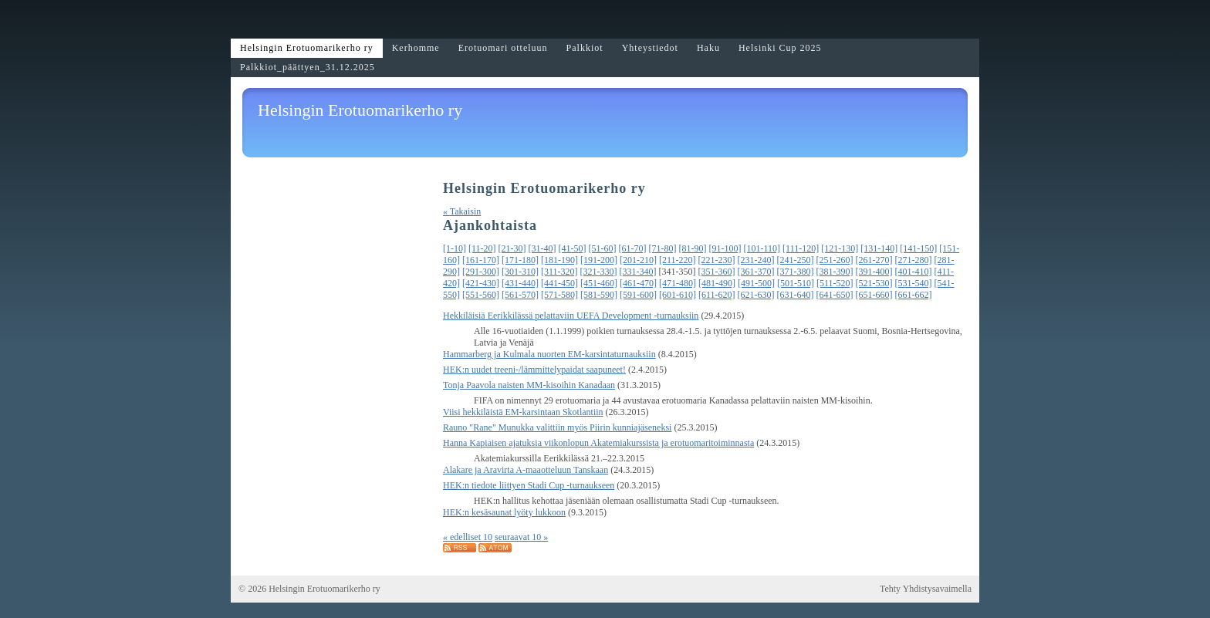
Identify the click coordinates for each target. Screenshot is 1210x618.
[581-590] (598, 294)
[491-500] (756, 283)
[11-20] (482, 248)
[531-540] (913, 283)
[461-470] (638, 283)
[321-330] (598, 271)
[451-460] (598, 283)
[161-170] (480, 260)
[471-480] (677, 283)
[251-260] (834, 260)
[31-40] (542, 248)
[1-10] (454, 248)
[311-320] (559, 271)
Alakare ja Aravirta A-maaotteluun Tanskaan (525, 469)
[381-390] (834, 271)
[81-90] (693, 248)
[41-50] (572, 248)
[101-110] (762, 248)
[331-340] (638, 271)
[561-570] (520, 294)
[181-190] (559, 260)
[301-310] (520, 271)
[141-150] (918, 248)
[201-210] (638, 260)
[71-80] (663, 248)
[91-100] (725, 248)
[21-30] (512, 248)
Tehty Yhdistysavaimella (926, 588)
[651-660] (874, 294)
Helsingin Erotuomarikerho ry (360, 110)
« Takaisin (462, 211)
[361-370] (756, 271)
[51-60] (603, 248)
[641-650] (834, 294)
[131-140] (878, 248)
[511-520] (834, 283)
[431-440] (520, 283)
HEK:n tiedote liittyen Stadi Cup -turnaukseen (528, 485)
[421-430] (480, 283)
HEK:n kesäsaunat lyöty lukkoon (504, 512)
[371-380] (795, 271)
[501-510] (795, 283)
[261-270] (874, 260)
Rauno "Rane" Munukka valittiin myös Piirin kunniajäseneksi (557, 427)
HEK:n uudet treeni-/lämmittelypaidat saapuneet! (534, 369)
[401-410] (913, 271)
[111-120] (800, 248)
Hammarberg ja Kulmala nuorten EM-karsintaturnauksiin (549, 354)
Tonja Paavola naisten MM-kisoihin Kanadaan (529, 385)
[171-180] (520, 260)
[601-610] (677, 294)
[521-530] (874, 283)
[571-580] (559, 294)
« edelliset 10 (467, 537)
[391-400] (874, 271)
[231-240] (756, 260)
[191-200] (598, 260)
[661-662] (913, 294)
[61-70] (633, 248)
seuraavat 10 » (521, 537)
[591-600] (638, 294)
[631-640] (795, 294)
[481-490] (716, 283)
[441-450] (559, 283)
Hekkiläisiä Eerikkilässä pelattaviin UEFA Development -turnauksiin (570, 315)
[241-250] (795, 260)
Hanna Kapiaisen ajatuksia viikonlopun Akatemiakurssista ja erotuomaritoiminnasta (598, 442)
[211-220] (677, 260)
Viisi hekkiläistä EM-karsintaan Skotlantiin (523, 412)
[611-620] (716, 294)
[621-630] (756, 294)
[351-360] (716, 271)
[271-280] (913, 260)
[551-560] (480, 294)
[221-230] (716, 260)
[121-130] (839, 248)
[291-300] (480, 271)
